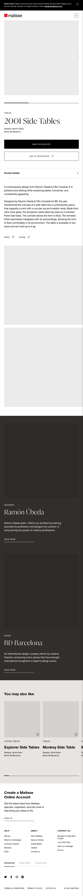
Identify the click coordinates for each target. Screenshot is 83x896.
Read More (10, 539)
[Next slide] (72, 58)
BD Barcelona (15, 132)
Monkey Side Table (59, 748)
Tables (7, 113)
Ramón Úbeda (17, 129)
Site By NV (51, 888)
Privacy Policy (35, 888)
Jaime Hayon (17, 753)
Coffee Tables (12, 741)
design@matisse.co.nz (53, 6)
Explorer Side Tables (21, 748)
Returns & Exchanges (12, 840)
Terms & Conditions (14, 888)
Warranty (7, 848)
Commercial (41, 863)
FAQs (6, 852)
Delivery (7, 836)
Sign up (8, 818)
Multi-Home (24, 863)
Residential (9, 863)
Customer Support (11, 844)
